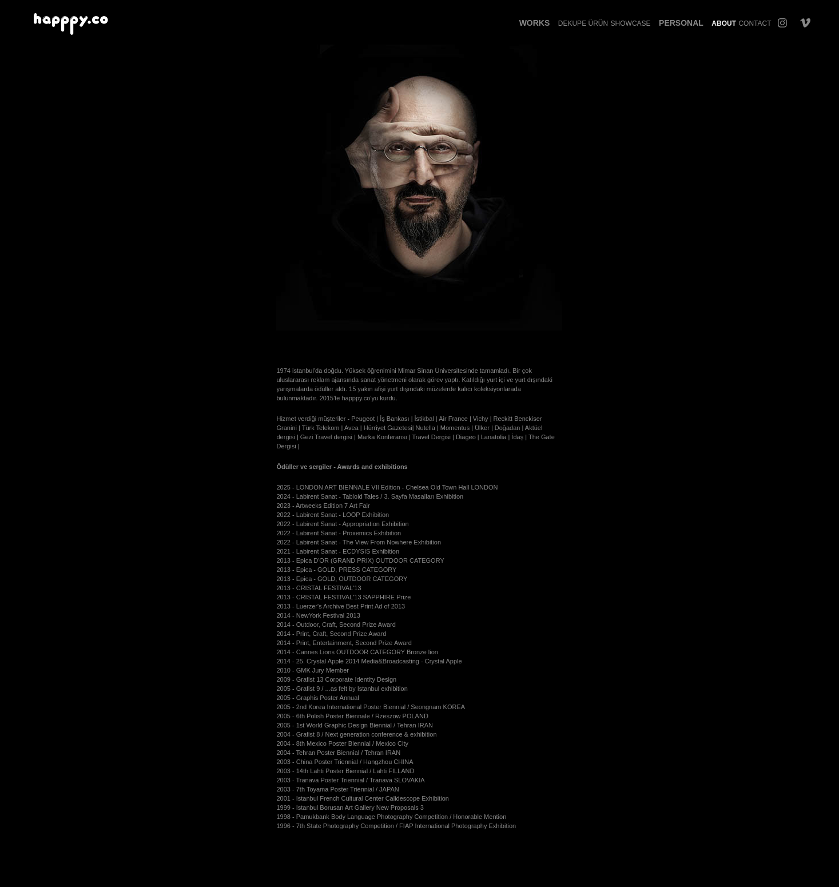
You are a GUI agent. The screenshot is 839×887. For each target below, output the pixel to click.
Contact (754, 23)
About (723, 23)
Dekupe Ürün (583, 23)
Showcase (631, 23)
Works (534, 22)
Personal (681, 22)
